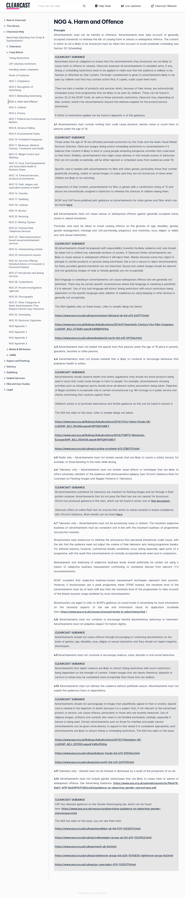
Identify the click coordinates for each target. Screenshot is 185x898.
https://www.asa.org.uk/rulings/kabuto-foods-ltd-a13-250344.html (97, 753)
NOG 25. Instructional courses (25, 255)
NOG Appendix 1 (18, 326)
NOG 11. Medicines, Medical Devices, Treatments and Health (26, 147)
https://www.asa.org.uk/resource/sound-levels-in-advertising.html (102, 611)
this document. (160, 500)
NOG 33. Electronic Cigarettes (25, 320)
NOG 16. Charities (18, 193)
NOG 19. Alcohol (17, 210)
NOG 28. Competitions (21, 282)
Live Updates (131, 6)
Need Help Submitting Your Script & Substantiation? (25, 39)
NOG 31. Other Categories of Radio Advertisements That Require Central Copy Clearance (26, 305)
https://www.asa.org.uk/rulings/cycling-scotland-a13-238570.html (97, 448)
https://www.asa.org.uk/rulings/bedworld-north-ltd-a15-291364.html (98, 338)
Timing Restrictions (19, 58)
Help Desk (103, 6)
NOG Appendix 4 (18, 343)
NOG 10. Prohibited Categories (25, 139)
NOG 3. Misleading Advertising (25, 95)
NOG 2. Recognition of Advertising (21, 88)
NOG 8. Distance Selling (22, 128)
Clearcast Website (164, 6)
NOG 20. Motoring (18, 216)
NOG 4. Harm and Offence (23, 101)
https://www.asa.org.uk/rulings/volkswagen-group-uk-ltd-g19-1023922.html (103, 837)
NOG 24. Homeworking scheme (26, 249)
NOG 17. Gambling (18, 199)
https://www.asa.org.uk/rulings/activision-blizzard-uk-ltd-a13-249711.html (102, 315)
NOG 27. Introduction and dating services (26, 274)
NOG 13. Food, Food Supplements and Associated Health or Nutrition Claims (27, 166)
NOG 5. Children (17, 107)
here (69, 204)
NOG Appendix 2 (18, 332)
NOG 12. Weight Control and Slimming (24, 156)
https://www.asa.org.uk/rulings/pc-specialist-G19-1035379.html (95, 864)
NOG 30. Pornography (21, 296)
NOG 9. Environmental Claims (24, 133)
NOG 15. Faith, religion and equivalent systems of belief (24, 186)
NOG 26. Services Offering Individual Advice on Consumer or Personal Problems (27, 263)
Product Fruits (99, 893)
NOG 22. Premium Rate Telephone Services (21, 230)
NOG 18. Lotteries (18, 205)
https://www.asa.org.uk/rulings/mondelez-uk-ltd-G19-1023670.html (97, 828)
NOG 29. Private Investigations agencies (25, 289)
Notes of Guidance (19, 75)
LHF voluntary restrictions (22, 63)
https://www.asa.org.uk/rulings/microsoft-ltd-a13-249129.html (94, 762)
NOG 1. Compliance (19, 81)
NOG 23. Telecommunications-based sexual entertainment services (25, 240)
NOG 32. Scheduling (19, 314)
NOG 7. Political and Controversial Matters (27, 120)
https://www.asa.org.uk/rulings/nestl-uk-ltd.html (85, 846)
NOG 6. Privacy (17, 113)
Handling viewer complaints (24, 69)
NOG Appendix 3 (18, 337)
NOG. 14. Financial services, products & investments (24, 177)
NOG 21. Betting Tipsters (22, 222)
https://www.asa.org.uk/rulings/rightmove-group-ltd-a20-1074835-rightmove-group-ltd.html (114, 855)
